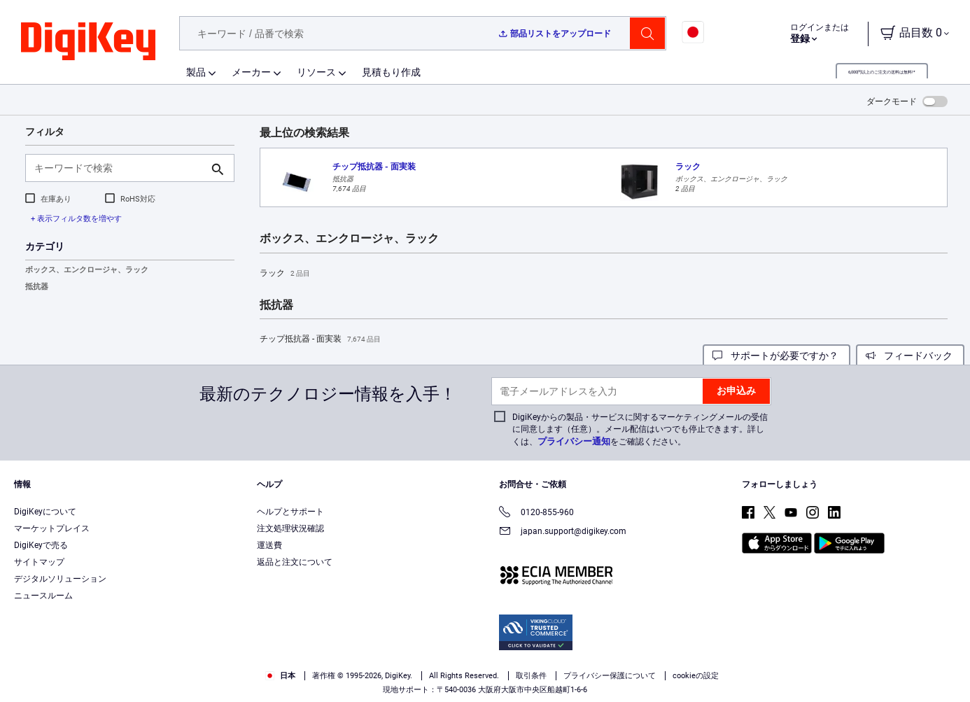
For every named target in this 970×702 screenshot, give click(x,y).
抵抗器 (36, 286)
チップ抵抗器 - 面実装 (320, 339)
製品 (196, 72)
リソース (316, 72)
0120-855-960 (536, 513)
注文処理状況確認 (290, 528)
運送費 (269, 545)
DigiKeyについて (45, 512)
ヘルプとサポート (290, 512)
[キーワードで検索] (119, 167)
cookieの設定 (696, 675)
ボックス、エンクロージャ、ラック (86, 270)
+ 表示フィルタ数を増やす (76, 218)
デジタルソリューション (60, 579)
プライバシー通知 (573, 441)
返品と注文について (294, 562)
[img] (88, 42)
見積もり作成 (391, 72)
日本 (280, 675)
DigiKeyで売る (41, 545)
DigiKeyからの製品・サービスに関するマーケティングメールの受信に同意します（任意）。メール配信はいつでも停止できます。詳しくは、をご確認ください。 (640, 429)
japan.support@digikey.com (562, 532)
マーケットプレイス (52, 528)
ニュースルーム (43, 596)
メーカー (251, 72)
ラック (285, 273)
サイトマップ (39, 562)
